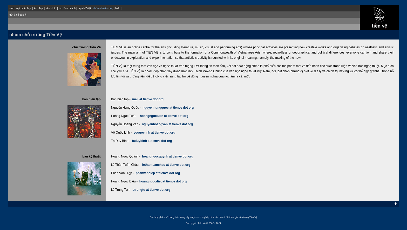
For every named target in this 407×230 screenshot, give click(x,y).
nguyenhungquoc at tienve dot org (168, 107)
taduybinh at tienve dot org (152, 141)
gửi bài (13, 14)
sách (73, 8)
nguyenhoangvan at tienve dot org (167, 124)
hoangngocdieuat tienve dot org (163, 181)
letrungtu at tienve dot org (151, 190)
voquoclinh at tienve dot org (154, 132)
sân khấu (51, 8)
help (117, 8)
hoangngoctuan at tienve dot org (164, 116)
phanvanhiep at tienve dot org (158, 173)
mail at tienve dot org (148, 99)
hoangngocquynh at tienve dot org (167, 156)
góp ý (22, 14)
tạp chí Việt (84, 8)
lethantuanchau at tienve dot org (166, 165)
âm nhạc (38, 8)
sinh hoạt (14, 8)
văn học (26, 8)
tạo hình (63, 8)
